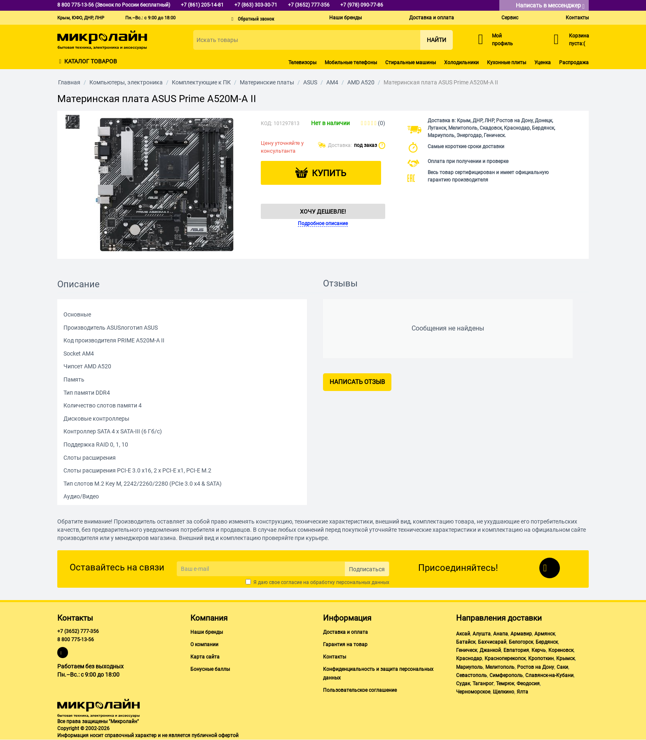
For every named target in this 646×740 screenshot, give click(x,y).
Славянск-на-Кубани (549, 675)
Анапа (500, 634)
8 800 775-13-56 (75, 639)
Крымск (565, 658)
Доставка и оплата (431, 18)
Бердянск (547, 642)
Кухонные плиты (506, 62)
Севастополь (471, 675)
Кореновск (560, 650)
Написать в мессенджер (550, 6)
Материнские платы (267, 82)
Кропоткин (541, 658)
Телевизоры (302, 62)
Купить (329, 173)
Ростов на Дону (535, 667)
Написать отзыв (357, 382)
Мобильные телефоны (351, 62)
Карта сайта (205, 657)
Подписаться (367, 569)
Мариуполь (469, 667)
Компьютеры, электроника (126, 82)
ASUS (310, 82)
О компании (204, 644)
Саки (562, 667)
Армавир (521, 634)
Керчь (538, 650)
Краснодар (469, 658)
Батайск (465, 642)
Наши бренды (345, 18)
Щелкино (503, 692)
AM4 (332, 82)
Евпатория (516, 650)
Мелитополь (500, 667)
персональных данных (362, 582)
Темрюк (505, 683)
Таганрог (483, 683)
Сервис (509, 18)
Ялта (522, 692)
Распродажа (574, 62)
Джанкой (490, 650)
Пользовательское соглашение (360, 690)
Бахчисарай (492, 642)
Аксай (463, 634)
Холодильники (461, 62)
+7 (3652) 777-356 (78, 631)
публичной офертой (215, 735)
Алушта (482, 634)
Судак (463, 683)
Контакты (577, 18)
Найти (436, 40)
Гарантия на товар (345, 644)
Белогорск (521, 642)
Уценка (542, 62)
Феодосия (528, 683)
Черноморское (473, 692)
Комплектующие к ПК (201, 82)
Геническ (466, 650)
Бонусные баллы (210, 669)
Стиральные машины (410, 62)
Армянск (544, 634)
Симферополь (506, 675)
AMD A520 (360, 82)
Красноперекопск (505, 658)
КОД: (266, 123)
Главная (69, 82)
